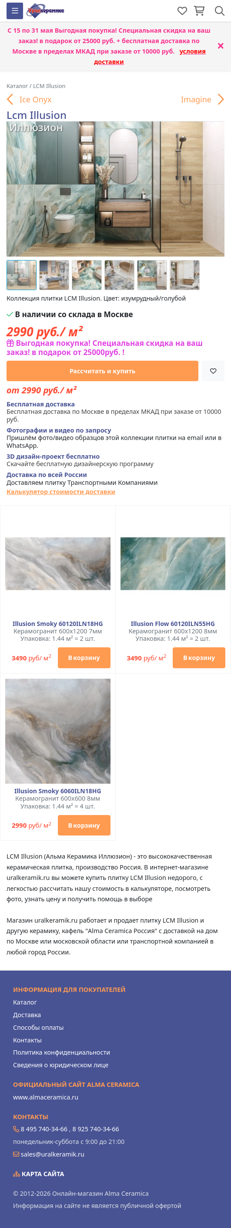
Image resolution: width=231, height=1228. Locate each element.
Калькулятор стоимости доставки (61, 491)
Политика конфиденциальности (61, 1052)
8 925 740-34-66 (95, 1129)
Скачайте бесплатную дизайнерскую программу (80, 460)
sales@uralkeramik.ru (52, 1154)
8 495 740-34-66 (44, 1129)
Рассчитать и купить (103, 371)
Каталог (25, 1002)
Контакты (27, 1040)
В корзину (84, 657)
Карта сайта (38, 1174)
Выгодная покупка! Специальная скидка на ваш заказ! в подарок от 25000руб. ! (105, 347)
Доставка (27, 1015)
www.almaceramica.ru (45, 1097)
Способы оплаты (38, 1027)
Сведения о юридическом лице (60, 1065)
